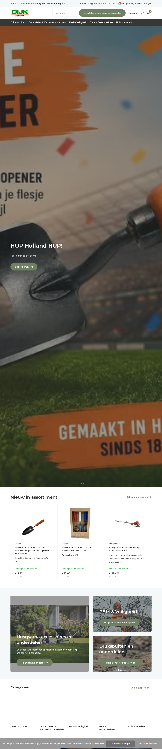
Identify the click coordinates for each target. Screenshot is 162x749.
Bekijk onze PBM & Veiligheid (119, 622)
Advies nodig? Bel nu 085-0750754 (97, 3)
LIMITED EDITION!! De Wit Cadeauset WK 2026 (77, 549)
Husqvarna (113, 543)
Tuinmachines (18, 22)
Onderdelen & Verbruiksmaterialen (47, 22)
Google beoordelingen (140, 3)
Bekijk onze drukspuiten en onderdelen (120, 663)
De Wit (18, 543)
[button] (79, 483)
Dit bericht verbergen (120, 743)
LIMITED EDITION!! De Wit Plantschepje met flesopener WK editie (32, 550)
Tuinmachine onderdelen (34, 662)
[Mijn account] (133, 13)
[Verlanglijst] (142, 13)
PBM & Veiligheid (78, 22)
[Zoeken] (64, 13)
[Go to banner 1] (49, 634)
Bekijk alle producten (138, 497)
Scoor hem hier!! (24, 266)
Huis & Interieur (124, 22)
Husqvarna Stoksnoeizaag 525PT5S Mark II (124, 549)
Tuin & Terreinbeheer (101, 22)
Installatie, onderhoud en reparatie (102, 13)
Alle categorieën (140, 687)
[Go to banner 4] (122, 654)
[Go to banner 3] (122, 614)
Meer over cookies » (147, 743)
